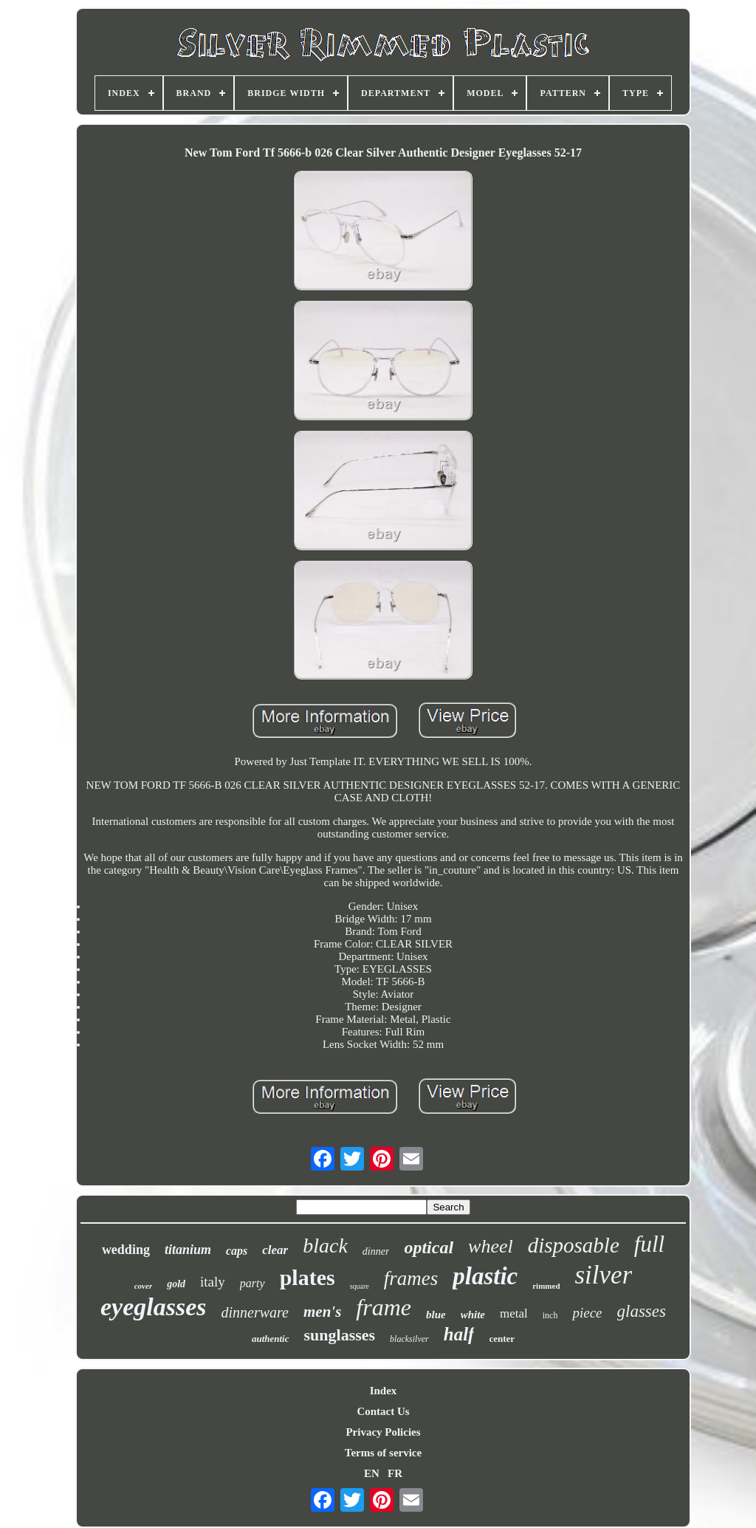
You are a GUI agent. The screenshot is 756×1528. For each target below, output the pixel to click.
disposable (573, 1245)
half (459, 1334)
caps (236, 1250)
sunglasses (340, 1335)
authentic (270, 1338)
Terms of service (383, 1453)
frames (411, 1278)
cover (143, 1285)
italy (212, 1281)
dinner (376, 1251)
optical (428, 1247)
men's (322, 1311)
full (649, 1244)
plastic (485, 1276)
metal (514, 1313)
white (473, 1314)
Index (383, 1391)
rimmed (546, 1285)
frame (383, 1307)
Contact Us (383, 1411)
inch (550, 1315)
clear (275, 1250)
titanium (188, 1249)
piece (587, 1312)
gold (176, 1283)
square (359, 1286)
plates (307, 1277)
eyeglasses (153, 1306)
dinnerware (255, 1312)
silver (604, 1275)
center (502, 1338)
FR (395, 1473)
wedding (126, 1249)
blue (436, 1314)
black (325, 1245)
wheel (490, 1246)
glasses (641, 1311)
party (252, 1283)
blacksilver (409, 1339)
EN (371, 1473)
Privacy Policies (383, 1432)
